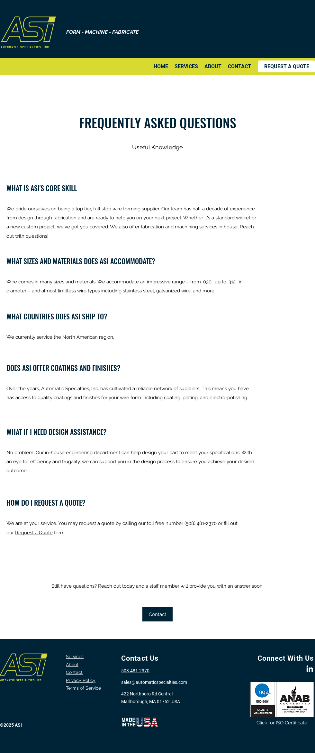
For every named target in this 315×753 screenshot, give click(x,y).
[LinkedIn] (310, 669)
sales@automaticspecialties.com (154, 682)
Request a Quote (34, 533)
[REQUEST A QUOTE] (286, 66)
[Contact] (157, 614)
